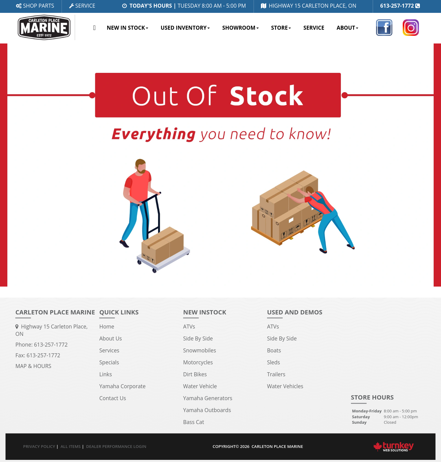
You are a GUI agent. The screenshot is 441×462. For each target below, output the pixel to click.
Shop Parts (35, 5)
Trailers (276, 374)
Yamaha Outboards (207, 410)
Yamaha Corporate (122, 386)
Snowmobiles (199, 350)
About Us (110, 338)
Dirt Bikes (195, 374)
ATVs (189, 326)
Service (82, 5)
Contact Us (112, 398)
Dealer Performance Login (116, 446)
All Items (71, 446)
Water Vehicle (200, 386)
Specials (109, 362)
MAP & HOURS (33, 366)
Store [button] (281, 27)
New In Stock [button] (127, 27)
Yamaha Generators (207, 398)
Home (94, 28)
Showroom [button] (240, 27)
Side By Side (198, 338)
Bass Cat (193, 422)
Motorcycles (198, 362)
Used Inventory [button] (185, 27)
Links (105, 374)
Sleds (273, 362)
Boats (274, 350)
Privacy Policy (39, 446)
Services (109, 350)
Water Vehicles (285, 386)
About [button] (347, 27)
